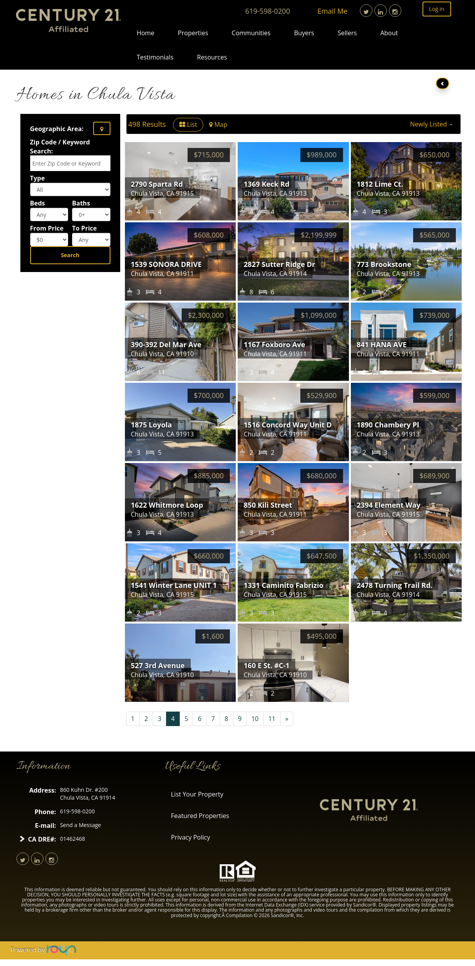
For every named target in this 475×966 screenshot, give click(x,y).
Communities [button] (251, 33)
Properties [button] (193, 33)
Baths (81, 203)
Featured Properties (200, 815)
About (389, 33)
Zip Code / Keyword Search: (60, 146)
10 (254, 718)
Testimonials (155, 57)
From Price (47, 228)
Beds (37, 203)
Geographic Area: (57, 128)
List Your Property (197, 794)
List (188, 124)
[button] (431, 124)
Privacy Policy (190, 837)
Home (145, 33)
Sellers (347, 33)
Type (37, 178)
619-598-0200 (267, 11)
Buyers (304, 33)
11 (271, 718)
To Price (84, 228)
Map (218, 124)
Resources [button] (212, 57)
